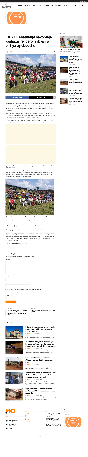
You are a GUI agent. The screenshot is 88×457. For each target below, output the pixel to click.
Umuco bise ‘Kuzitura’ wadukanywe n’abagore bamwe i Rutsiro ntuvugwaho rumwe (39, 360)
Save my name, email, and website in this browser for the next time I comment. (24, 289)
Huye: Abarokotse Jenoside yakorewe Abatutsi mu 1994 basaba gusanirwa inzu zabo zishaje (40, 391)
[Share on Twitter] (41, 97)
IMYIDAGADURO (49, 5)
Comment (8, 259)
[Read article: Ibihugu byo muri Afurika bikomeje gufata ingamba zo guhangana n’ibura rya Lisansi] (71, 42)
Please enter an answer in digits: (13, 292)
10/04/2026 (36, 333)
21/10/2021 (18, 51)
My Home (20, 5)
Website (34, 283)
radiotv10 (11, 51)
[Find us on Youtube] (82, 5)
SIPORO (42, 5)
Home (7, 32)
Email (7, 283)
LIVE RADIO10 (58, 5)
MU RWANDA (28, 5)
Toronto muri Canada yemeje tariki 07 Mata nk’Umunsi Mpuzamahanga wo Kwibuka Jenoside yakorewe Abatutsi (40, 375)
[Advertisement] (55, 21)
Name (7, 277)
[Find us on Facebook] (75, 5)
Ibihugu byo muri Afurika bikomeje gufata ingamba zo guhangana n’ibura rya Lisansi (54, 415)
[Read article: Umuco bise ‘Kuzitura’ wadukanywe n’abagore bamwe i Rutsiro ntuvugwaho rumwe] (14, 363)
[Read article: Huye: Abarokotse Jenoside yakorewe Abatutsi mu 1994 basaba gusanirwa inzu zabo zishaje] (14, 394)
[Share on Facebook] (17, 97)
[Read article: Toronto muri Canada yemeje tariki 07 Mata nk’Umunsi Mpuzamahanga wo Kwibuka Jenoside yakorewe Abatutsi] (14, 378)
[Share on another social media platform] (54, 97)
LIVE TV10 (66, 5)
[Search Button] (86, 5)
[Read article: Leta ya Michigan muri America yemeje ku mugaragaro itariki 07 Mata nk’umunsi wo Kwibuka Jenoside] (14, 332)
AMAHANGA (35, 5)
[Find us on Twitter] (77, 5)
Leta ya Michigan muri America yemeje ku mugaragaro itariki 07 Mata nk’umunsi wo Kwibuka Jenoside (40, 329)
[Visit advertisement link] (17, 18)
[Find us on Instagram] (80, 5)
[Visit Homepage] (8, 5)
